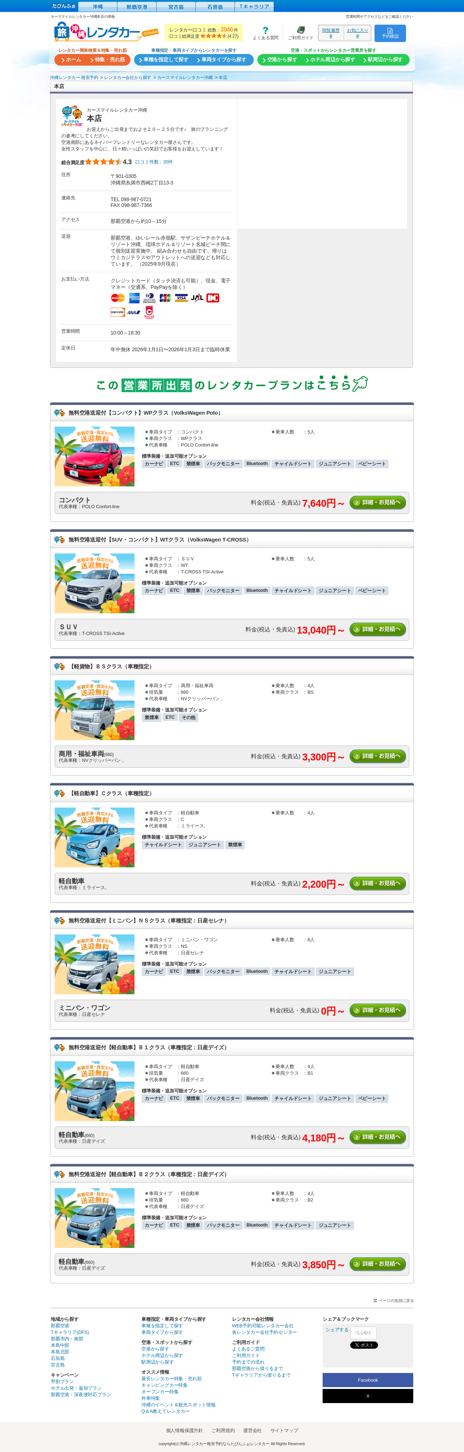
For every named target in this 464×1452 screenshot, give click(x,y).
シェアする (337, 1329)
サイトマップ (284, 1430)
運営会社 (252, 1430)
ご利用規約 (223, 1430)
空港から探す (155, 1349)
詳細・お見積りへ (378, 503)
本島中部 (60, 1345)
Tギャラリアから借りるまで (261, 1375)
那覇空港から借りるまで (257, 1368)
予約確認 (390, 33)
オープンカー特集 (159, 1391)
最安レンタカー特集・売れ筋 (171, 1378)
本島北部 (60, 1351)
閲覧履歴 (331, 33)
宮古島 (58, 1365)
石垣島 (58, 1358)
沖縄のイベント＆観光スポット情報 (178, 1404)
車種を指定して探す (162, 1325)
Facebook (368, 1380)
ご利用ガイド (299, 33)
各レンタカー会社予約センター (264, 1332)
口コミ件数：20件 (154, 162)
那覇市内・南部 (67, 1338)
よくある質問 (263, 33)
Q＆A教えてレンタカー (165, 1411)
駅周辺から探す (157, 1362)
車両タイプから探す (162, 1332)
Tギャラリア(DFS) (70, 1332)
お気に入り (357, 33)
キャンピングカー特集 (164, 1385)
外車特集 (150, 1398)
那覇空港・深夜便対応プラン (81, 1394)
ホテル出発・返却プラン (76, 1388)
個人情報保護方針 (184, 1430)
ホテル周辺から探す (162, 1355)
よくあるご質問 (248, 1349)
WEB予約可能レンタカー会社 (263, 1325)
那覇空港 (60, 1325)
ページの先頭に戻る (396, 1300)
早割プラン (62, 1381)
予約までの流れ (248, 1362)
